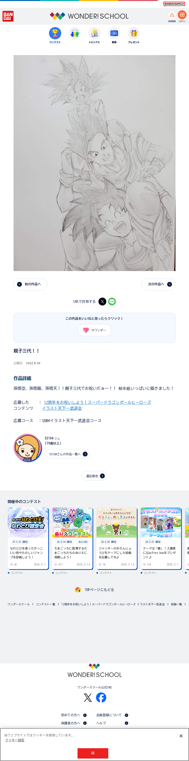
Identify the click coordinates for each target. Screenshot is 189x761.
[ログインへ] (182, 14)
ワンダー (92, 330)
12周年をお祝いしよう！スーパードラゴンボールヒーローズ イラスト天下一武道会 (113, 604)
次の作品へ (156, 284)
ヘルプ (101, 723)
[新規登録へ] (172, 14)
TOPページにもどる (99, 590)
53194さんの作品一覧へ (65, 454)
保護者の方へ (70, 723)
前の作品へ (33, 284)
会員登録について (109, 715)
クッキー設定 (14, 740)
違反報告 (92, 475)
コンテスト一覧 (45, 604)
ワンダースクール (19, 604)
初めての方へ (70, 715)
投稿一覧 (176, 604)
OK (92, 753)
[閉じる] (181, 736)
